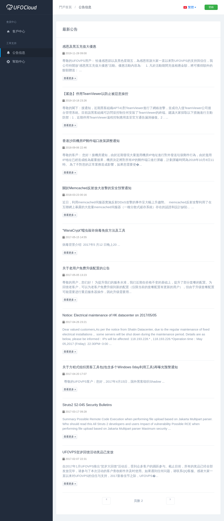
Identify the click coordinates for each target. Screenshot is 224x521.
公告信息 (15, 52)
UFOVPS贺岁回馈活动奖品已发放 (87, 452)
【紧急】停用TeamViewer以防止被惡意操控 (95, 94)
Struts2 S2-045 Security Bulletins (87, 405)
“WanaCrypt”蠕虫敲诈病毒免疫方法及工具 (93, 230)
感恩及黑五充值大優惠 (79, 46)
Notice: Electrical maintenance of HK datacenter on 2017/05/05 (109, 315)
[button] (190, 7)
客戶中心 (15, 31)
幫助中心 (15, 61)
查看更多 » (70, 78)
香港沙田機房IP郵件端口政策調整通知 (91, 141)
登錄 (211, 7)
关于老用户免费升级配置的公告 (86, 268)
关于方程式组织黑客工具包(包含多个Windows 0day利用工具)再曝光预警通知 (120, 367)
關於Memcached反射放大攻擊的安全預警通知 (96, 188)
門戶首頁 (66, 7)
